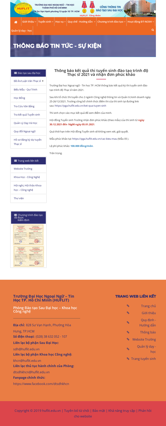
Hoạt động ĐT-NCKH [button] (141, 22)
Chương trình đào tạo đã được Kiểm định (28, 217)
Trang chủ (148, 306)
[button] (153, 30)
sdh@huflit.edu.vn (26, 349)
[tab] (28, 73)
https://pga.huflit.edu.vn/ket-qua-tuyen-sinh (80, 105)
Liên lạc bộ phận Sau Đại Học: (36, 343)
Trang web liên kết (28, 160)
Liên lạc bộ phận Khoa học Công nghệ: (42, 354)
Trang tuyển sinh (143, 359)
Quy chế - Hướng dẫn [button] (81, 22)
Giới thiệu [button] (29, 22)
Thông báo (148, 332)
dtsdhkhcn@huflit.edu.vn (31, 372)
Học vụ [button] (60, 22)
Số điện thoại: (24, 336)
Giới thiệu (149, 313)
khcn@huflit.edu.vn (27, 361)
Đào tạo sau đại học (28, 73)
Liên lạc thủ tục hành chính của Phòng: (43, 366)
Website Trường (144, 339)
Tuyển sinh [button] (45, 22)
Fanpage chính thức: (29, 377)
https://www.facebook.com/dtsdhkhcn (41, 384)
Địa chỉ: (19, 325)
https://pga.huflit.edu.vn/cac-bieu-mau (94, 138)
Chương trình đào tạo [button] (111, 22)
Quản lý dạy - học (21, 30)
